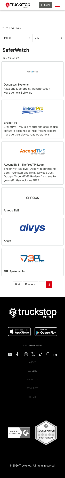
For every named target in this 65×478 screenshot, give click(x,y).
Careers (32, 371)
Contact (32, 397)
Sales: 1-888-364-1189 (32, 345)
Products (32, 379)
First (17, 284)
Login (45, 5)
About (32, 362)
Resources (32, 388)
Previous (30, 284)
